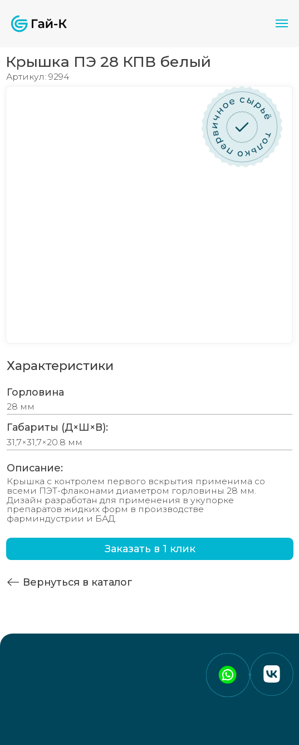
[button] (149, 549)
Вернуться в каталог (78, 582)
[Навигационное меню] (282, 23)
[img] (13, 582)
